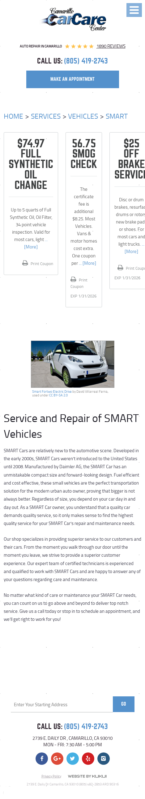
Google (57, 758)
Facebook (42, 758)
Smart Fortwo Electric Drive (52, 391)
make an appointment (72, 79)
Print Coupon (41, 263)
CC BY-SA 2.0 (58, 395)
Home (13, 116)
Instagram (103, 758)
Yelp (88, 758)
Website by (87, 776)
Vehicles (83, 116)
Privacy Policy (51, 776)
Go (123, 704)
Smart (117, 116)
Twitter (72, 758)
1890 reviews (111, 46)
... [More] (87, 263)
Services (46, 116)
